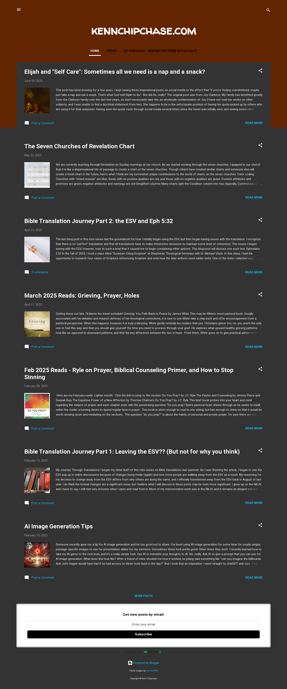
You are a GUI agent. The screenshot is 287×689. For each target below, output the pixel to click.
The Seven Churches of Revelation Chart (79, 146)
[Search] (268, 11)
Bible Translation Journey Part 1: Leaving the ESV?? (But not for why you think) (132, 451)
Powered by (143, 651)
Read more (254, 123)
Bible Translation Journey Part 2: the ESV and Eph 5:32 (98, 220)
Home (94, 51)
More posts (144, 596)
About (111, 51)
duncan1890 (152, 670)
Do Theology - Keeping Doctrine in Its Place (160, 51)
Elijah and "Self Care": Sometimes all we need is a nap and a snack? (114, 71)
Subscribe (143, 634)
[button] (260, 71)
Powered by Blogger (143, 663)
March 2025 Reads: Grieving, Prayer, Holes (81, 295)
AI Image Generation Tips (58, 526)
